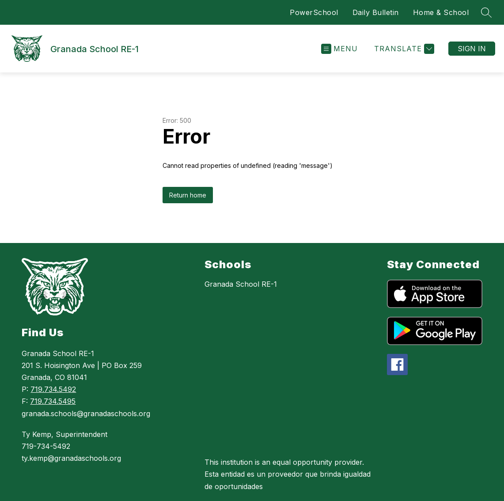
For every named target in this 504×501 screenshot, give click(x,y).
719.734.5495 (53, 401)
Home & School (441, 12)
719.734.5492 (53, 389)
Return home (187, 195)
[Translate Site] (403, 48)
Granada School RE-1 (241, 284)
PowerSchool (314, 12)
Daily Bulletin (375, 12)
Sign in (472, 48)
